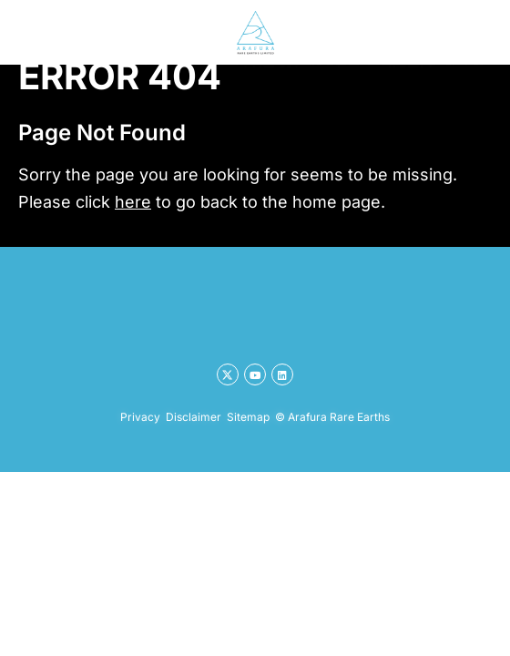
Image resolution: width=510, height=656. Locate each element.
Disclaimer (193, 417)
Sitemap (248, 417)
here (133, 201)
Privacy (140, 417)
